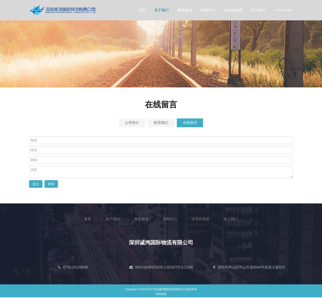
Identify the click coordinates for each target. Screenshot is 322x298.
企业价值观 (233, 10)
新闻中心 (208, 10)
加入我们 (258, 10)
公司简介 (129, 123)
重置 (51, 184)
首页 (141, 10)
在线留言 (193, 123)
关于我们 (161, 10)
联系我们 (161, 123)
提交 (36, 184)
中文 (278, 10)
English (288, 10)
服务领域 (185, 10)
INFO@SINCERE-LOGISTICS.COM (164, 268)
